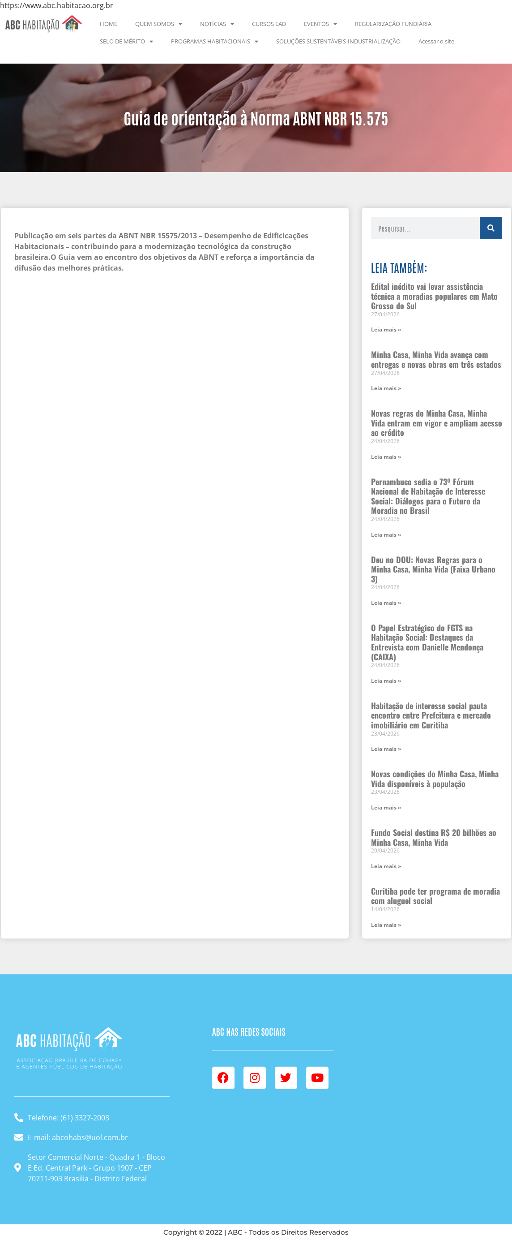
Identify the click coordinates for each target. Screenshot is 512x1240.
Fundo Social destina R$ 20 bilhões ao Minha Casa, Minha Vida (433, 837)
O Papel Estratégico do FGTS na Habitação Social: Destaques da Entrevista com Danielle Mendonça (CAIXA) (427, 642)
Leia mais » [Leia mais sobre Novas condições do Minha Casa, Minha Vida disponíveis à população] (386, 807)
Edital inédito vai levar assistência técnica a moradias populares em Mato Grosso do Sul (434, 295)
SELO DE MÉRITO (126, 41)
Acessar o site (436, 41)
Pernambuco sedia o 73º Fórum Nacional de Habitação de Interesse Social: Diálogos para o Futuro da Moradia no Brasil (428, 496)
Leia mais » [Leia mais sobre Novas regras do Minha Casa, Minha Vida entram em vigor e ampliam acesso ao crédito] (386, 457)
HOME (108, 24)
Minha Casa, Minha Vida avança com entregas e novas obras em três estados (436, 359)
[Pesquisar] (491, 228)
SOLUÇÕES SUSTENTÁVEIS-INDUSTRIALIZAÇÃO (338, 41)
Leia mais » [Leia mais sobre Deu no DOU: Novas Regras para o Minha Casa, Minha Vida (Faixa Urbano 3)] (386, 603)
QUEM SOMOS (158, 24)
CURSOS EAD (269, 24)
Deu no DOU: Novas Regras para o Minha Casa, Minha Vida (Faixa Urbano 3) (433, 569)
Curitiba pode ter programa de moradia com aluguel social (435, 896)
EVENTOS (320, 24)
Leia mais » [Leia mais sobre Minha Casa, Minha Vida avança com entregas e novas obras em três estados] (386, 388)
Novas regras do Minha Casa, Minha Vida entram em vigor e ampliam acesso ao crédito (436, 422)
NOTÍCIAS (217, 24)
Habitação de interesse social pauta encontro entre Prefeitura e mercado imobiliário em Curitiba (431, 715)
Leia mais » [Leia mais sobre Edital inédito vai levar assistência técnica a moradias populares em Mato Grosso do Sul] (386, 329)
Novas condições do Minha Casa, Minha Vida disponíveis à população (435, 778)
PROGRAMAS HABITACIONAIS (214, 41)
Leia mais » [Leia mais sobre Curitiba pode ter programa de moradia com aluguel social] (386, 925)
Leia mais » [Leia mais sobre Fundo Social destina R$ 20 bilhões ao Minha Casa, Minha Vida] (386, 866)
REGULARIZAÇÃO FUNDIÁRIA (393, 24)
